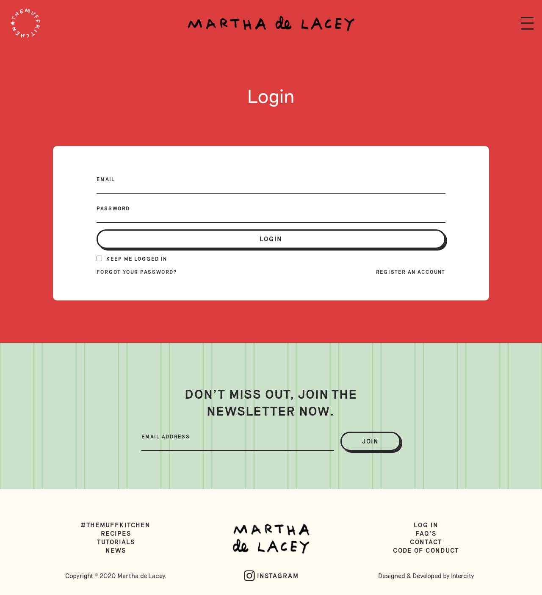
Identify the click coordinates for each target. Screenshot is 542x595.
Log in (426, 525)
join (370, 441)
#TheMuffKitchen (116, 525)
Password (113, 208)
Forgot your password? (137, 272)
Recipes (116, 533)
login (271, 238)
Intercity (462, 575)
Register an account (410, 272)
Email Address (165, 436)
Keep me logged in (132, 259)
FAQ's (426, 533)
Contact (426, 541)
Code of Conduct (426, 550)
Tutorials (116, 541)
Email (106, 179)
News (115, 550)
